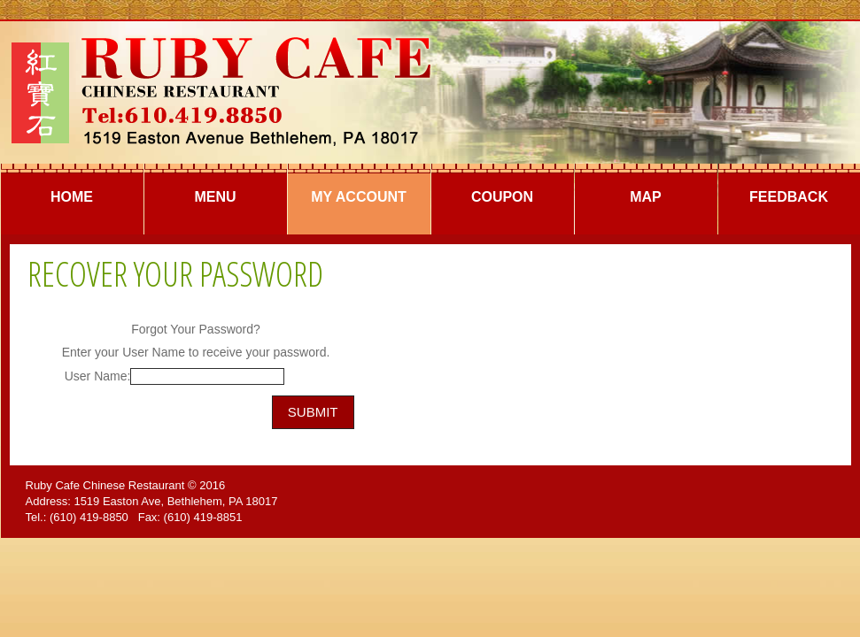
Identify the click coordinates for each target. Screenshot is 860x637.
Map (646, 196)
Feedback (788, 196)
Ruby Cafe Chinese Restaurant (105, 485)
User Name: (98, 376)
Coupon (502, 196)
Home (71, 196)
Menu (215, 196)
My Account (359, 196)
